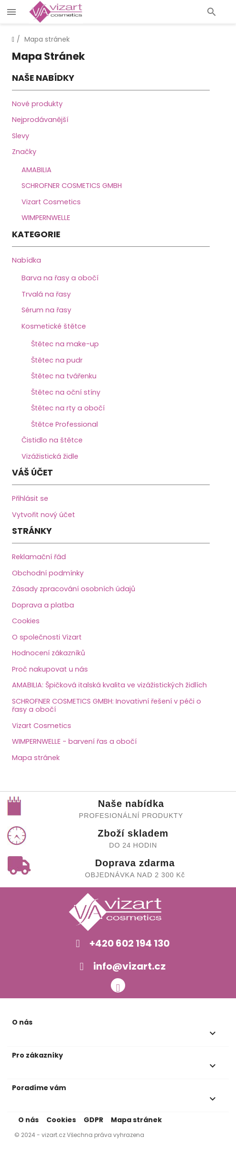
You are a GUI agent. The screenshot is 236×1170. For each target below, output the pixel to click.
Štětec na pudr (57, 360)
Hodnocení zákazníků (48, 653)
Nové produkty (37, 104)
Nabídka (26, 260)
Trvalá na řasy (46, 294)
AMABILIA (36, 170)
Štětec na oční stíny (65, 392)
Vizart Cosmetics (51, 202)
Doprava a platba (43, 605)
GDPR (93, 1120)
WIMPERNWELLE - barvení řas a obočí (74, 741)
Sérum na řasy (46, 310)
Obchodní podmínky (48, 573)
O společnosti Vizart (47, 637)
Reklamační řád (39, 557)
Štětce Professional (64, 424)
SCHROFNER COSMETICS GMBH (71, 185)
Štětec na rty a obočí (68, 408)
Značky (24, 151)
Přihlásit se (30, 498)
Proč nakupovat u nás (50, 669)
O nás (28, 1120)
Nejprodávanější (40, 119)
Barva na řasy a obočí (59, 278)
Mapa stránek (36, 757)
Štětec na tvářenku (64, 376)
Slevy (20, 136)
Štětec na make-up (65, 344)
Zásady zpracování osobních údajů (73, 589)
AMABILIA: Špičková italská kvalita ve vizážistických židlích (109, 685)
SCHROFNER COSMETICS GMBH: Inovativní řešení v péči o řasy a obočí (106, 705)
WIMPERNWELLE (45, 217)
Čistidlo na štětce (52, 440)
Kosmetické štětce (53, 326)
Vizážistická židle (49, 456)
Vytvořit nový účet (43, 514)
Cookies (26, 621)
